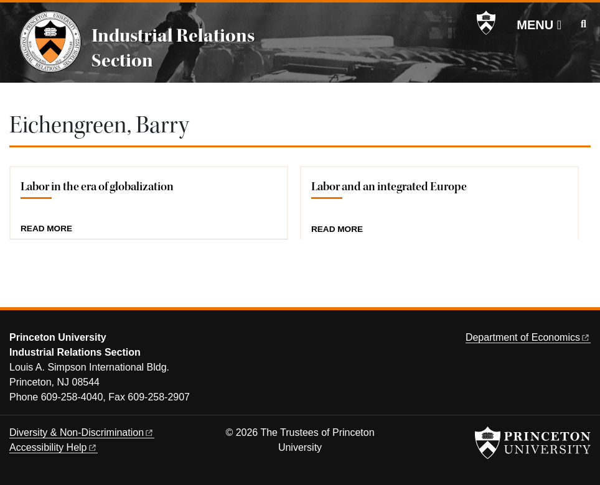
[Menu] (539, 25)
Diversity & (81, 432)
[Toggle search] (583, 24)
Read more (46, 229)
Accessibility (53, 447)
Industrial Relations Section (173, 48)
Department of (528, 337)
